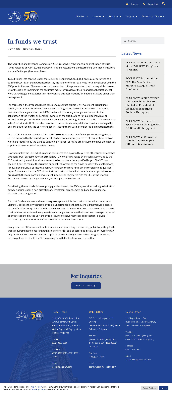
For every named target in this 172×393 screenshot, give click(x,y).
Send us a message (86, 285)
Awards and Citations (153, 16)
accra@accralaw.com (62, 366)
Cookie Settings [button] (149, 388)
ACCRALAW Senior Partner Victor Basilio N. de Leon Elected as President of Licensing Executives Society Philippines (142, 105)
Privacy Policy (36, 386)
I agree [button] (164, 388)
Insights (132, 16)
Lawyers (98, 16)
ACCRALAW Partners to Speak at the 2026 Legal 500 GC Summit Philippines (143, 124)
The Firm (82, 16)
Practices (115, 16)
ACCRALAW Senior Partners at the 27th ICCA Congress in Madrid (143, 66)
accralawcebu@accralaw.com (102, 366)
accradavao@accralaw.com (138, 359)
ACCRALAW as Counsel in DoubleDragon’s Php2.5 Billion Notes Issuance (141, 140)
